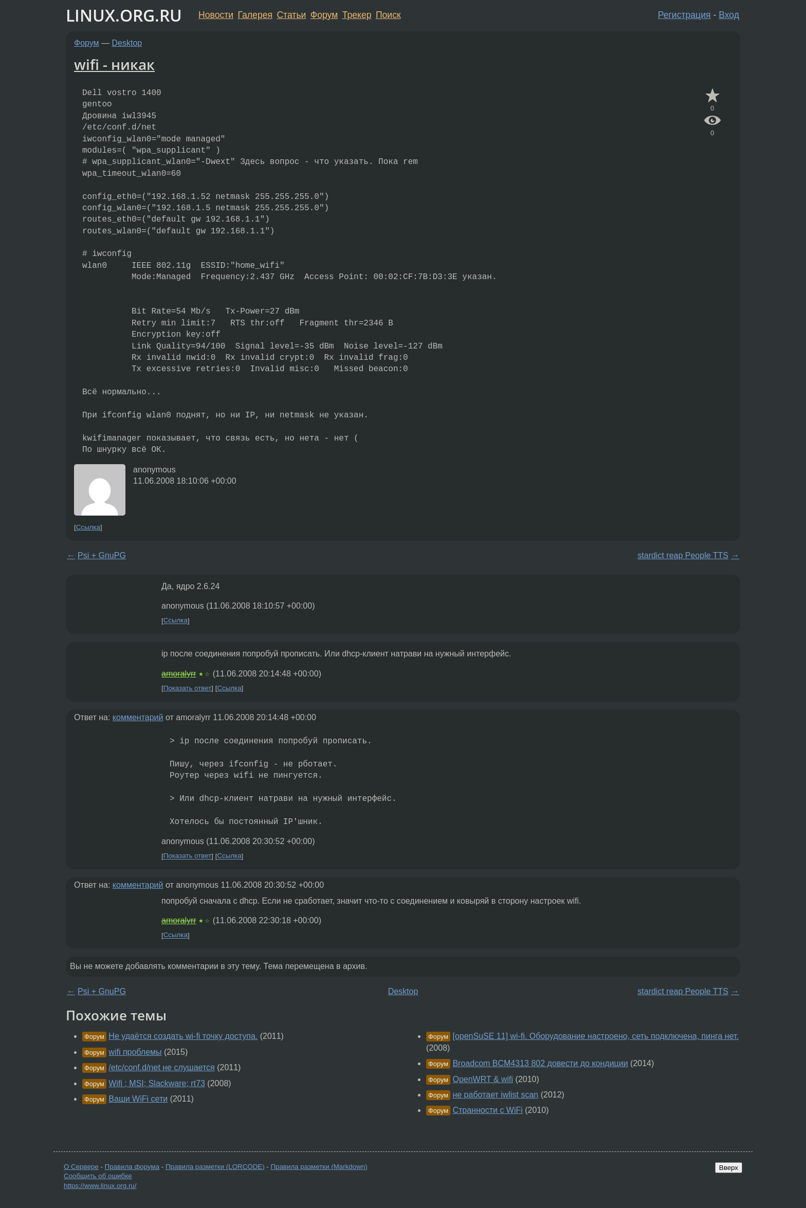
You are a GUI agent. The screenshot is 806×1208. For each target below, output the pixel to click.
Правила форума (132, 1166)
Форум (324, 15)
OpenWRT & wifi (482, 1079)
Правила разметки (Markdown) (318, 1166)
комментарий (138, 717)
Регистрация (684, 15)
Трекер (357, 15)
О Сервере (81, 1166)
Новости (215, 15)
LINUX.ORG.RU (124, 15)
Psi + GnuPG (102, 555)
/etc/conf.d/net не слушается (161, 1067)
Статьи (291, 15)
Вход (729, 15)
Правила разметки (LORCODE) (215, 1166)
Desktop (127, 43)
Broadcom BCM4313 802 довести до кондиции (540, 1063)
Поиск (388, 15)
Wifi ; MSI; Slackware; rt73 (156, 1083)
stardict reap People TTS (682, 555)
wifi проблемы (134, 1052)
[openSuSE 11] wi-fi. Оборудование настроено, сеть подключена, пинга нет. (595, 1036)
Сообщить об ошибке (98, 1176)
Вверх (728, 1168)
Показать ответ (187, 688)
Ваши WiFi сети (138, 1098)
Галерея (255, 15)
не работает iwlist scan (495, 1094)
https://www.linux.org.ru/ (100, 1185)
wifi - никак (114, 64)
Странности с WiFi (487, 1110)
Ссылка (88, 527)
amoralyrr (178, 673)
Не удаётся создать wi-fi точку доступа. (183, 1036)
